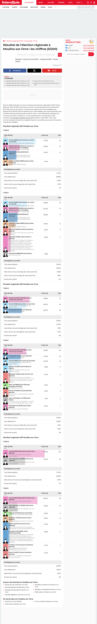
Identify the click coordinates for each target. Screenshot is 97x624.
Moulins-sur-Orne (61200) (13, 601)
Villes (50, 7)
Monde (43, 7)
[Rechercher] (85, 7)
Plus (79, 2)
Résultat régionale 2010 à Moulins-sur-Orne (18, 85)
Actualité (69, 45)
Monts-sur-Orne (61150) (30, 59)
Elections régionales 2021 (15, 41)
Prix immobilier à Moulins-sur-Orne (46, 601)
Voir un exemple (88, 45)
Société (14, 7)
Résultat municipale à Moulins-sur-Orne (48, 589)
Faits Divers (24, 7)
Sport (40, 2)
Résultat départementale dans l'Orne (17, 587)
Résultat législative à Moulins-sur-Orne (17, 595)
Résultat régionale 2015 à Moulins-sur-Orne (17, 83)
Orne (35, 41)
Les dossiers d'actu (72, 50)
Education (34, 7)
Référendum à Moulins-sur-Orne (45, 592)
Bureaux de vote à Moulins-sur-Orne (44, 81)
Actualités (29, 2)
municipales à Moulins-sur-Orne (21, 118)
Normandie (28, 41)
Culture (50, 2)
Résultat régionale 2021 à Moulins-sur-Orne (18, 81)
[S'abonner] (80, 54)
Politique (6, 7)
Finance (61, 2)
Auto (70, 2)
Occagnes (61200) (45, 59)
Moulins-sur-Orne (38, 83)
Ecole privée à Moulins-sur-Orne (15, 604)
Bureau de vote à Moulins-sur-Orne (16, 585)
